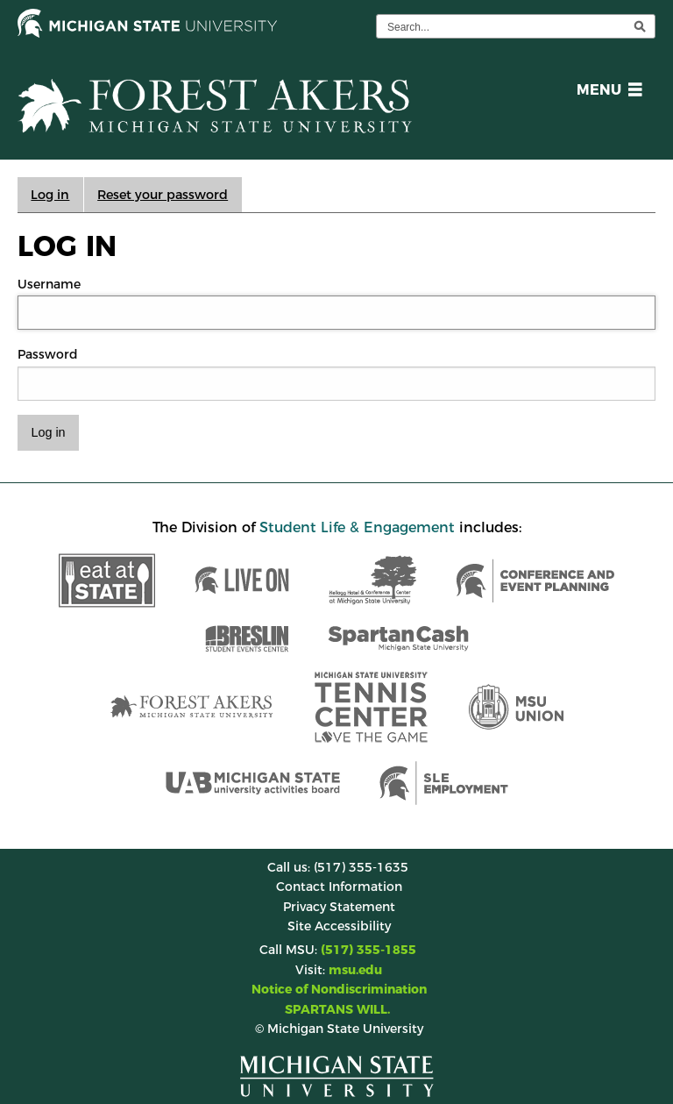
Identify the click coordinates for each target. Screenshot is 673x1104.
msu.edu (355, 970)
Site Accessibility (339, 926)
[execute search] (640, 26)
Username (49, 284)
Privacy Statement (339, 907)
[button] (606, 92)
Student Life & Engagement (357, 527)
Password (48, 354)
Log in (50, 195)
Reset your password (162, 195)
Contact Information (339, 886)
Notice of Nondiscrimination (339, 989)
